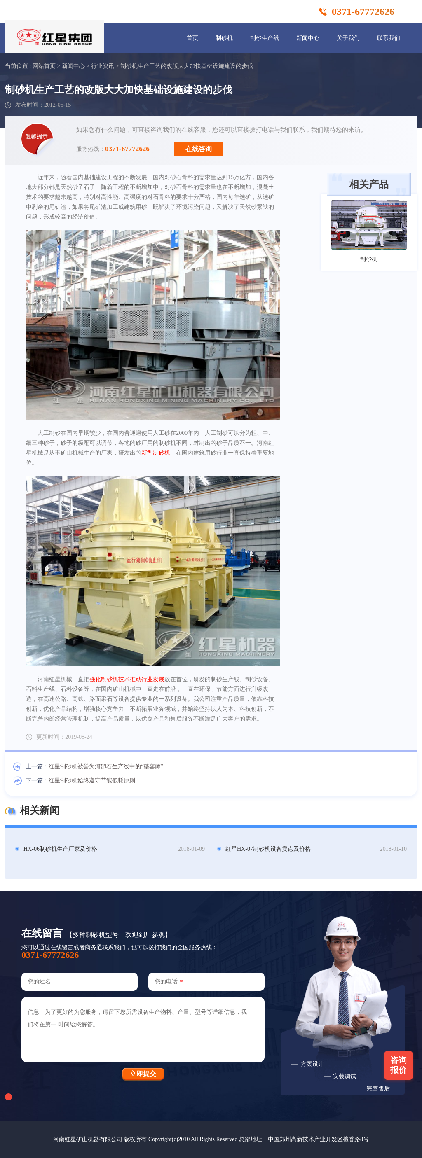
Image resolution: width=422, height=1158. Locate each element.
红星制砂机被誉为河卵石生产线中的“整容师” (106, 766)
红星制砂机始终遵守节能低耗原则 (92, 780)
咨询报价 (398, 1064)
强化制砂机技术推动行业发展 (126, 679)
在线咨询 (198, 148)
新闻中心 (307, 38)
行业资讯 (102, 66)
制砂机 (224, 38)
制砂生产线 (264, 38)
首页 (192, 38)
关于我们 (348, 38)
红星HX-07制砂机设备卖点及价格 (268, 849)
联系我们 (388, 38)
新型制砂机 (155, 453)
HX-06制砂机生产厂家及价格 (60, 849)
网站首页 (44, 66)
